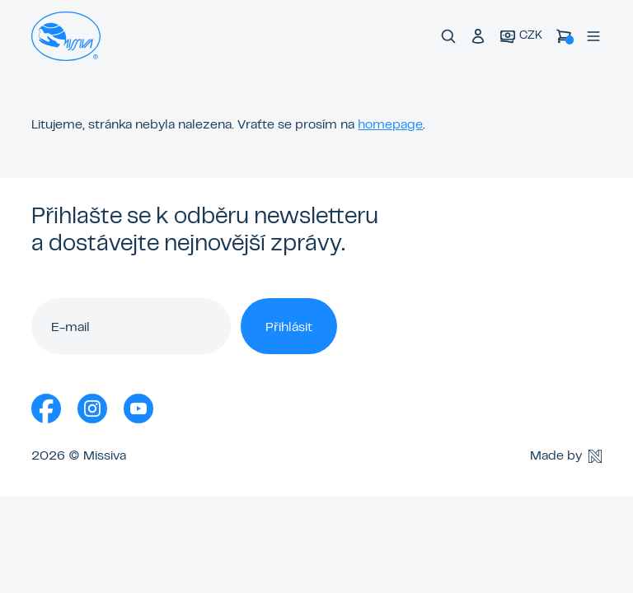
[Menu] (593, 36)
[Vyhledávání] (448, 36)
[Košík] (564, 36)
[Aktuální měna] (520, 36)
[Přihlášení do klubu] (478, 36)
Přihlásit (288, 328)
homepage (390, 125)
